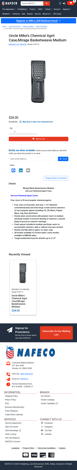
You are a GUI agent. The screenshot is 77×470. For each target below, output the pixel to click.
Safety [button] (47, 9)
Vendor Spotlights (49, 403)
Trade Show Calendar (14, 415)
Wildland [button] (5, 14)
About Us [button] (46, 14)
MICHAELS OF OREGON (17, 44)
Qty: (11, 128)
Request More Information (56, 178)
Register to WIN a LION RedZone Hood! (38, 20)
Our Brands (45, 396)
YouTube (48, 430)
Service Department (13, 423)
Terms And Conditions (47, 448)
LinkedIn (48, 434)
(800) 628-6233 (26, 374)
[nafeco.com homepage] (9, 3)
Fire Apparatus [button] (8, 9)
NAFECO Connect (12, 442)
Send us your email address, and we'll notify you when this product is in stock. (37, 152)
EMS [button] (40, 9)
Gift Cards (57, 14)
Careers (62, 448)
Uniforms (16, 14)
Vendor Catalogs (47, 400)
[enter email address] (33, 159)
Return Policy (10, 400)
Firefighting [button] (21, 9)
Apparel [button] (66, 9)
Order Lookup (10, 434)
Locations (16, 448)
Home (4, 26)
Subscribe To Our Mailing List (56, 333)
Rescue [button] (57, 9)
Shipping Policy (11, 396)
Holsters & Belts (28, 26)
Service (38, 14)
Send (63, 159)
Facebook (49, 423)
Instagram (49, 427)
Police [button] (32, 9)
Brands (30, 14)
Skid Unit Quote (11, 427)
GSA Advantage (13, 430)
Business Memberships (14, 407)
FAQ (7, 403)
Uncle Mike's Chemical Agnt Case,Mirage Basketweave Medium (19, 301)
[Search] (46, 3)
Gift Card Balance (12, 438)
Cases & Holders (41, 26)
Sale (23, 14)
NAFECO (24, 379)
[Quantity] (23, 132)
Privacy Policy (28, 448)
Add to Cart (38, 139)
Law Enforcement (14, 26)
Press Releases (11, 411)
